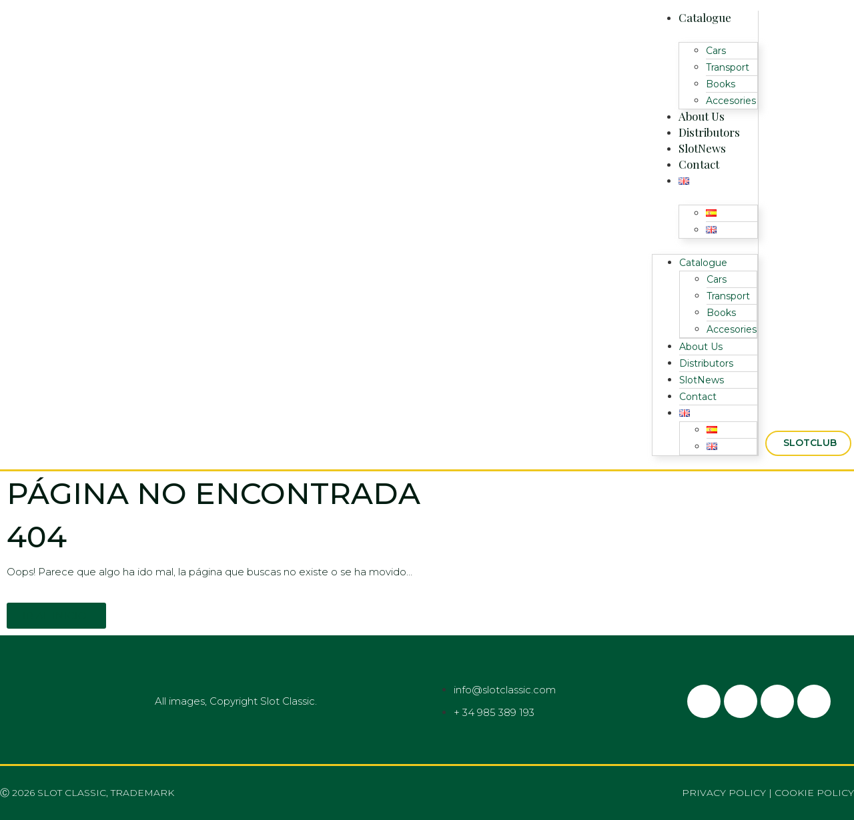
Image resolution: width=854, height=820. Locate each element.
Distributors (709, 132)
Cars (716, 51)
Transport (727, 67)
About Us (702, 116)
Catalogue (705, 17)
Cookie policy (814, 793)
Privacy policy (724, 793)
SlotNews (702, 148)
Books (720, 84)
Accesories (731, 101)
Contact (699, 164)
